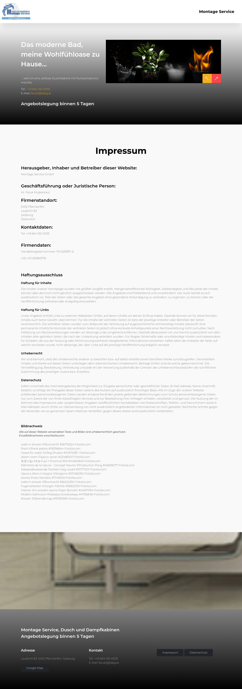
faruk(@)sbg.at (41, 93)
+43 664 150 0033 (38, 89)
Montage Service (216, 11)
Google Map (34, 668)
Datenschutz (198, 652)
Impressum (170, 652)
